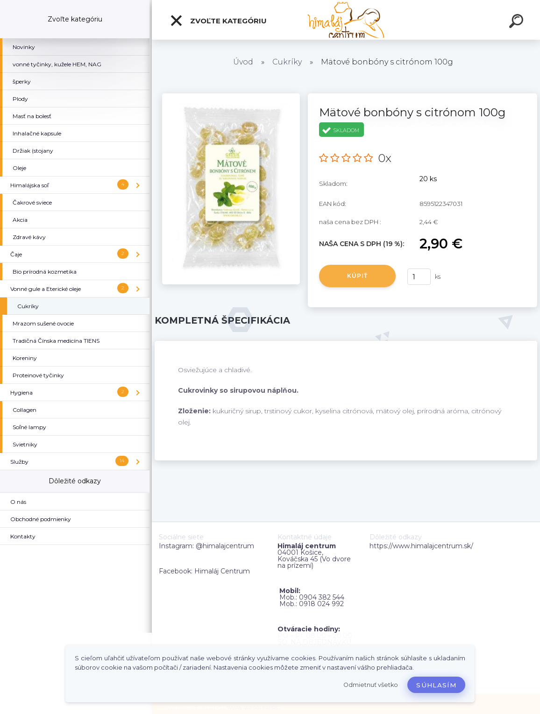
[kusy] (419, 277)
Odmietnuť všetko (370, 684)
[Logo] (346, 20)
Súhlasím (436, 685)
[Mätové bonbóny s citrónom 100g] (231, 96)
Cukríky (287, 61)
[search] (517, 22)
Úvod (243, 61)
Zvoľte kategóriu (218, 20)
